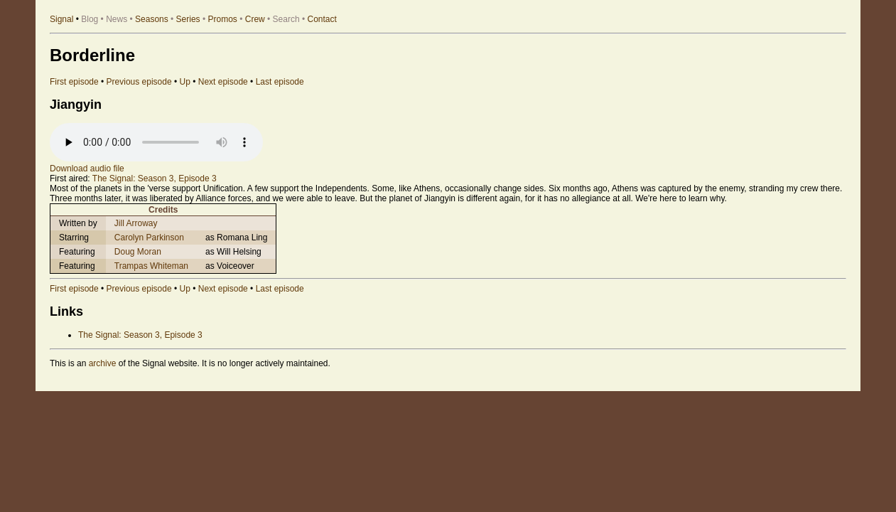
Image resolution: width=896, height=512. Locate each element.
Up (185, 82)
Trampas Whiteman (151, 266)
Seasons (151, 19)
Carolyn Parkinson (149, 237)
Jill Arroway (136, 223)
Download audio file (87, 169)
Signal (61, 19)
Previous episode (139, 82)
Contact (322, 19)
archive (103, 363)
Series (188, 19)
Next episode (223, 82)
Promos (222, 19)
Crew (255, 19)
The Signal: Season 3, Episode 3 (154, 178)
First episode (74, 82)
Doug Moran (137, 252)
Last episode (280, 82)
